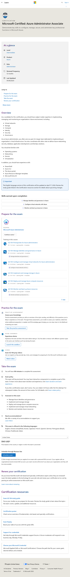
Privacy (42, 568)
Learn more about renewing (10, 484)
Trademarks (16, 571)
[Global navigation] (2, 2)
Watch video (10, 359)
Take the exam (8, 98)
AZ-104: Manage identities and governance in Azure (24, 251)
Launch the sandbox (13, 344)
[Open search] (62, 2)
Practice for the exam (10, 96)
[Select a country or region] (35, 437)
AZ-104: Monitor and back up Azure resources (23, 289)
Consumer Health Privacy (55, 568)
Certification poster (9, 511)
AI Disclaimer (7, 568)
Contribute (35, 568)
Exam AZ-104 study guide (11, 498)
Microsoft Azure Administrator (13, 230)
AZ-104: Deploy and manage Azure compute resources (25, 281)
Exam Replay (7, 522)
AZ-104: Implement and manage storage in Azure (23, 273)
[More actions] (66, 6)
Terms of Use (7, 571)
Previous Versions (18, 568)
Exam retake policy (54, 390)
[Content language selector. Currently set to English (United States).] (12, 564)
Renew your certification (12, 101)
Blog (26, 568)
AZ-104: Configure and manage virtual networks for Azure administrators (31, 262)
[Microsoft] (35, 2)
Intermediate (11, 53)
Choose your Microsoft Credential (14, 545)
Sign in (67, 2)
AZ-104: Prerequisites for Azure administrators (23, 243)
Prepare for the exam (10, 93)
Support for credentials (11, 532)
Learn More (9, 421)
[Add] (63, 299)
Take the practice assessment (16, 328)
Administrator (11, 66)
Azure (8, 59)
